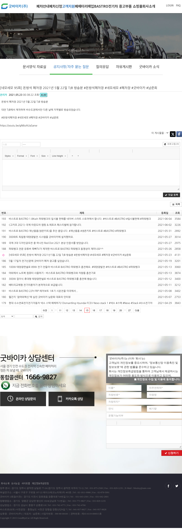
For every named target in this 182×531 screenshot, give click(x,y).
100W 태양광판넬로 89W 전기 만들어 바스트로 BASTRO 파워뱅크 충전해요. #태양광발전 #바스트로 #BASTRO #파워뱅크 (74, 267)
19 (114, 310)
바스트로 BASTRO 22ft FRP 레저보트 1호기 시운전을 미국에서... (43, 291)
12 (67, 310)
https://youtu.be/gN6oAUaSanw (18, 125)
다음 (137, 310)
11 (60, 310)
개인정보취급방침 (40, 483)
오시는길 (15, 483)
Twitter (173, 134)
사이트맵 (26, 483)
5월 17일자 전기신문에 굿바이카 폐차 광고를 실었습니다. (39, 261)
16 (94, 310)
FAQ (178, 5)
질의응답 (102, 66)
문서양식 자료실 (34, 66)
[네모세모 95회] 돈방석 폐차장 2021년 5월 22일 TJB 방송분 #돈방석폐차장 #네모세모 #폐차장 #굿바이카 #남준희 (70, 255)
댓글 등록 (171, 194)
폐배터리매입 (84, 6)
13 (73, 310)
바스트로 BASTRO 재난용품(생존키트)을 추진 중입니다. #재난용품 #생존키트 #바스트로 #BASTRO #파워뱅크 (67, 231)
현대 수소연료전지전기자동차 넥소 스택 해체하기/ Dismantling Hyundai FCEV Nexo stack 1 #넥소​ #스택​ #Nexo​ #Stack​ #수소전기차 (80, 303)
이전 (45, 310)
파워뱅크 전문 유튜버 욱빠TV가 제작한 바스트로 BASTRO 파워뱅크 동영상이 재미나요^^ (56, 249)
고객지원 (68, 6)
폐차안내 (42, 6)
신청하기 (172, 453)
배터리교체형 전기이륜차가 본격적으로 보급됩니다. (36, 285)
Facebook (179, 134)
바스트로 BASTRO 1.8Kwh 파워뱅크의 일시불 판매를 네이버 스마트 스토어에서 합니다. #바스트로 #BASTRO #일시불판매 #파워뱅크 (80, 219)
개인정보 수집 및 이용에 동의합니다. (157, 379)
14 (80, 310)
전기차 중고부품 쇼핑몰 (125, 6)
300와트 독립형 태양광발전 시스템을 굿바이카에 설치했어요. (41, 237)
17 (100, 310)
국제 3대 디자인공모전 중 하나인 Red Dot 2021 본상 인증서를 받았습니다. (49, 243)
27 (129, 310)
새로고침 (171, 144)
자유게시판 (124, 66)
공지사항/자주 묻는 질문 (71, 66)
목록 (176, 204)
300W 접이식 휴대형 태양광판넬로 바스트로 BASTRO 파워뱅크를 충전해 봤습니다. (53, 279)
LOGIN (169, 5)
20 (120, 310)
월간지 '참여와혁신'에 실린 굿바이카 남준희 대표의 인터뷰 (40, 297)
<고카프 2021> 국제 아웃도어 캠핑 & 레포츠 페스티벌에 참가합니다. (45, 225)
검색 (38, 316)
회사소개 (148, 6)
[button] (5, 151)
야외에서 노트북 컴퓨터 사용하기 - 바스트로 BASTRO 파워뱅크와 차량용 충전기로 (52, 273)
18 (107, 310)
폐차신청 (55, 6)
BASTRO (101, 6)
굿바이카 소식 (149, 66)
